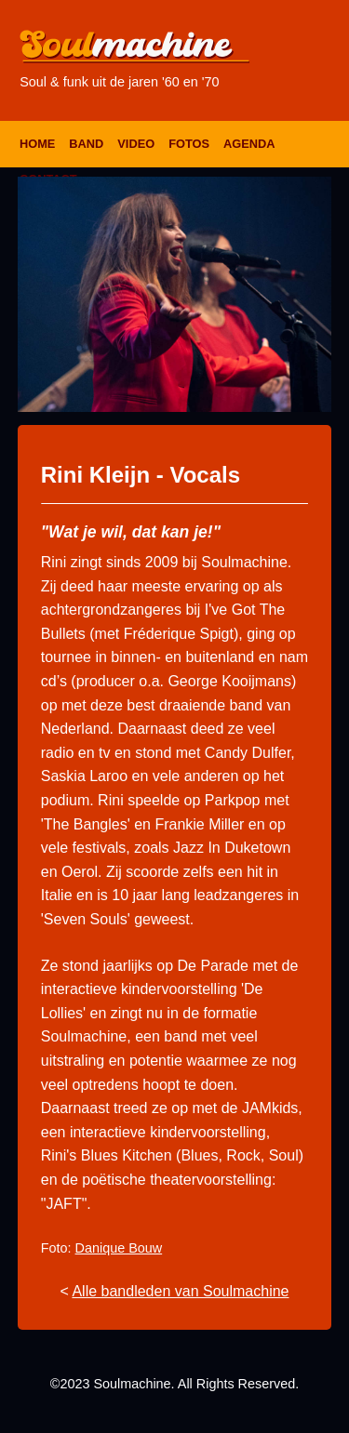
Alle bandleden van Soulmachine (180, 1291)
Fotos (188, 144)
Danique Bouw (119, 1248)
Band (86, 144)
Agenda (249, 144)
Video (135, 144)
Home (37, 144)
